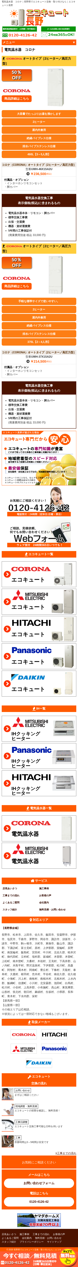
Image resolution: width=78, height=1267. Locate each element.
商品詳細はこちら (16, 98)
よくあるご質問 (11, 902)
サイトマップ (54, 1241)
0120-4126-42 (39, 1201)
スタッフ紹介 (10, 909)
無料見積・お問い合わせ (52, 909)
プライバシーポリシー (32, 1241)
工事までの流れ (11, 895)
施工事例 (44, 888)
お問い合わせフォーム (39, 1183)
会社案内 (44, 902)
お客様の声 (45, 895)
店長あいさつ (10, 888)
